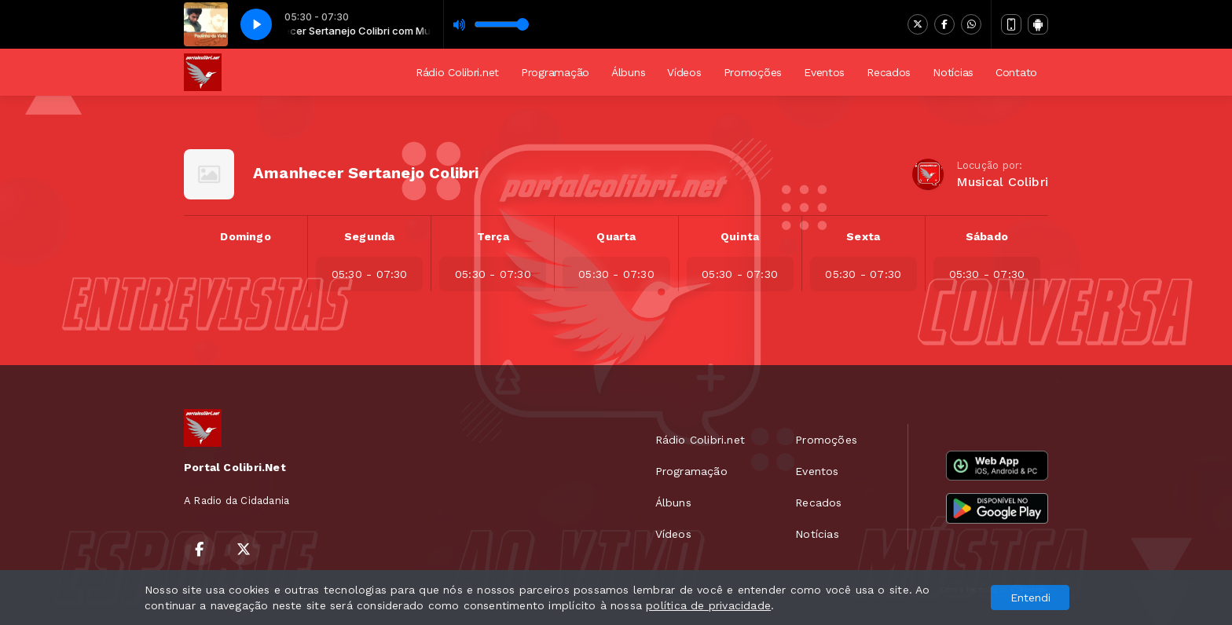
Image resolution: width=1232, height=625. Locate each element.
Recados (889, 72)
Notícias (953, 72)
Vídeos (684, 72)
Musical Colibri (1002, 181)
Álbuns (628, 72)
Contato (1016, 72)
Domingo (245, 236)
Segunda (369, 236)
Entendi (1030, 597)
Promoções (753, 72)
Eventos (824, 72)
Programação (555, 72)
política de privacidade (708, 605)
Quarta (616, 236)
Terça (493, 236)
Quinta (739, 236)
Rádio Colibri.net (457, 72)
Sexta (863, 236)
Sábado (987, 236)
